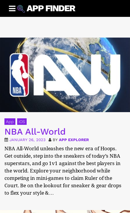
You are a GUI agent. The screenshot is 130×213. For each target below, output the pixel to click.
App (10, 121)
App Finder (51, 8)
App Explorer (74, 140)
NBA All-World (35, 131)
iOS (22, 121)
